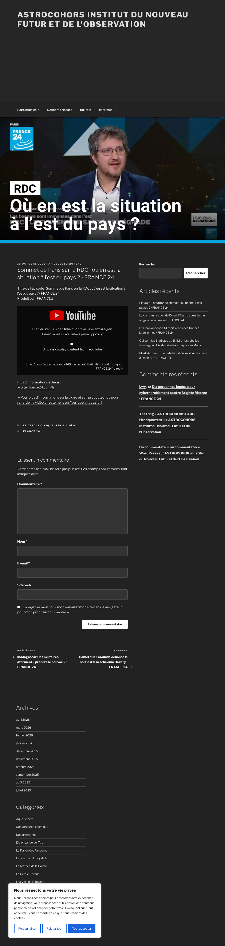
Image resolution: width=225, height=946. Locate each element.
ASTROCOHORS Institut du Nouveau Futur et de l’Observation (167, 426)
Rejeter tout (54, 928)
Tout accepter (81, 928)
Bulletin (85, 110)
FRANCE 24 (31, 431)
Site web (24, 585)
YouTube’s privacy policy (83, 334)
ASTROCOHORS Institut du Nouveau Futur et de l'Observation (103, 19)
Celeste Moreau (68, 263)
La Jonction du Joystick (31, 858)
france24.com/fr (41, 387)
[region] (54, 910)
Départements (26, 834)
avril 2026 (23, 719)
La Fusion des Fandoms (31, 850)
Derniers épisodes (59, 110)
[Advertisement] (112, 60)
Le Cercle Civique (38, 425)
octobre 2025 (25, 767)
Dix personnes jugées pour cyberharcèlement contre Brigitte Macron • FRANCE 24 (173, 393)
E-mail (23, 563)
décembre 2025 (27, 751)
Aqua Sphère (24, 819)
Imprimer (107, 110)
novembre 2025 (27, 759)
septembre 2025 (27, 774)
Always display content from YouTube (72, 349)
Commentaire (29, 484)
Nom (22, 541)
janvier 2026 (24, 743)
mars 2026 (23, 727)
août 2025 (23, 782)
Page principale (28, 110)
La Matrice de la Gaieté (31, 866)
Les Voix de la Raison (30, 881)
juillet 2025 (23, 790)
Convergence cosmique (32, 826)
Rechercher (147, 264)
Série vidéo (65, 425)
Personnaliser (27, 928)
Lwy (142, 387)
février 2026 (24, 735)
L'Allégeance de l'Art (29, 842)
